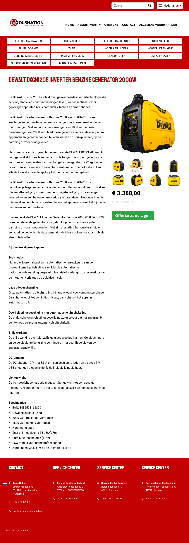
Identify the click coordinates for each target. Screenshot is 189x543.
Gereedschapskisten (116, 41)
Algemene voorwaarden (158, 25)
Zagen (72, 48)
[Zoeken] (132, 5)
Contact (128, 25)
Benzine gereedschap (28, 55)
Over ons (111, 25)
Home (69, 25)
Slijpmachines (28, 48)
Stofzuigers (160, 41)
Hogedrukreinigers (160, 48)
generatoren (117, 55)
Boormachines (72, 41)
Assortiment (88, 25)
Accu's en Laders (116, 48)
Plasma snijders (72, 55)
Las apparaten (160, 55)
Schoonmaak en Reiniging (28, 63)
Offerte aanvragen (133, 215)
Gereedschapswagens (28, 41)
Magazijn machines (72, 63)
